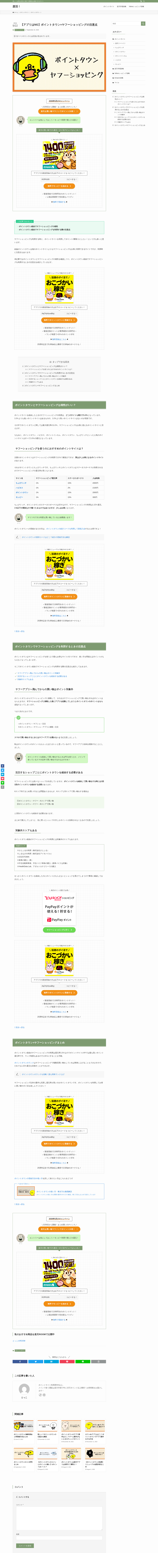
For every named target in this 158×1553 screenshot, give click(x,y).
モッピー (19, 497)
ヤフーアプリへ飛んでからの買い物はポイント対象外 (47, 376)
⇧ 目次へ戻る (19, 631)
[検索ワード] (128, 23)
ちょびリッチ (21, 483)
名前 (17, 1534)
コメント (19, 1505)
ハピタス (19, 488)
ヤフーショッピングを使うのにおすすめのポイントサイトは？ (50, 369)
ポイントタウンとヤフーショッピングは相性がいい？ (46, 366)
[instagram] (44, 1394)
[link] (40, 1394)
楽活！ (17, 6)
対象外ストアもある (36, 382)
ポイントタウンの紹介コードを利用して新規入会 (65, 529)
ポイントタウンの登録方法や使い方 (28, 1178)
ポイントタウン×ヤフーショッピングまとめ (42, 386)
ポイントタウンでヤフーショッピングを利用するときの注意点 (50, 373)
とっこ (24, 1397)
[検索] (144, 1)
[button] (20, 1361)
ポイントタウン (19, 30)
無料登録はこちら (59, 339)
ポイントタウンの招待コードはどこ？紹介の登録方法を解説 (46, 537)
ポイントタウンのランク (24, 1063)
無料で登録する (59, 202)
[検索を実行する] (143, 23)
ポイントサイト (120, 39)
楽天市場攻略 (119, 69)
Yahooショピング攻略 (122, 73)
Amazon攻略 (119, 78)
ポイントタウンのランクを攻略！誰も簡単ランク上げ (43, 1074)
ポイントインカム (121, 56)
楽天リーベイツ (120, 43)
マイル (117, 82)
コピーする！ (71, 179)
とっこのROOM (19, 1341)
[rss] (141, 1)
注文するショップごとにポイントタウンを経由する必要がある (50, 379)
